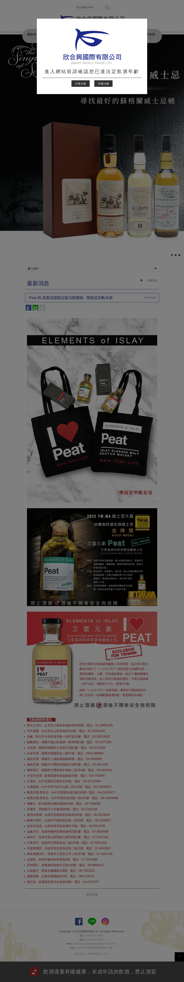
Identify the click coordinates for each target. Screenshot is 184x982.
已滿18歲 (80, 83)
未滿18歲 (103, 83)
